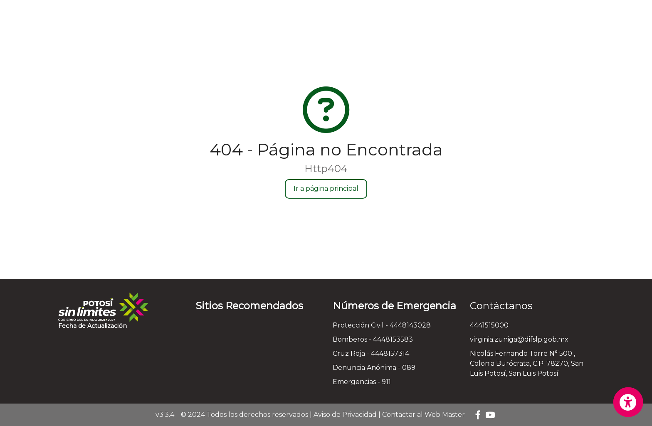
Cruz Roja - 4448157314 (371, 353)
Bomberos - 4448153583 (373, 339)
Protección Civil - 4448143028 (382, 325)
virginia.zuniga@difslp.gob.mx (519, 339)
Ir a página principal (326, 188)
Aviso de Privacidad (345, 415)
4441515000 (489, 325)
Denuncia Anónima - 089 (374, 368)
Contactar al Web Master (423, 415)
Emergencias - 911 (362, 382)
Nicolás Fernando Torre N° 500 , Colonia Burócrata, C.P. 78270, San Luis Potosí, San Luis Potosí (526, 363)
